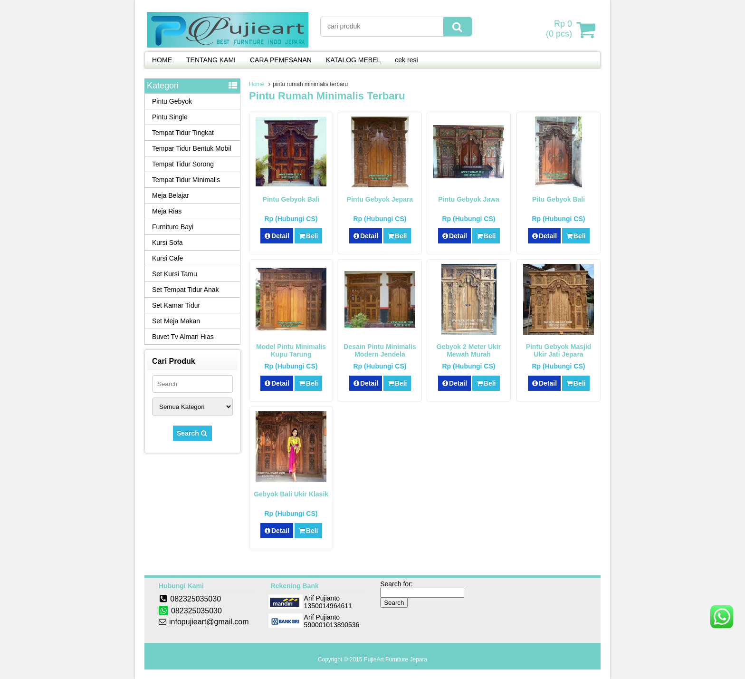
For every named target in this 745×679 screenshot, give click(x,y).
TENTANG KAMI (211, 60)
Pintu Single (170, 117)
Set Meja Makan (176, 321)
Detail (277, 236)
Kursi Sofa (167, 242)
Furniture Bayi (172, 227)
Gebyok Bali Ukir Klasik (291, 494)
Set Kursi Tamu (174, 274)
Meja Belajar (170, 195)
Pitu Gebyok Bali (558, 199)
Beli (308, 236)
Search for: (396, 584)
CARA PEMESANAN (281, 60)
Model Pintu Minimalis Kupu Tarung (291, 350)
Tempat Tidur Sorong (183, 164)
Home (256, 84)
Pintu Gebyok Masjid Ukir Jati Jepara (559, 350)
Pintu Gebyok (172, 101)
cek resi (406, 60)
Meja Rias (166, 211)
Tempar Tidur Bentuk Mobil (191, 148)
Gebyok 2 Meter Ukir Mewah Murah (469, 350)
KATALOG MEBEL (353, 60)
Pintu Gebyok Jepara (380, 199)
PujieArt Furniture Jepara (395, 659)
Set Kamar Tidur (176, 305)
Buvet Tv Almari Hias (183, 336)
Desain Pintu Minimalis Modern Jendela (380, 350)
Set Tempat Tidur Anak (185, 289)
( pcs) (560, 29)
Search (192, 433)
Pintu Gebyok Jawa (468, 199)
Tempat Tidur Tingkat (183, 132)
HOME (162, 60)
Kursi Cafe (167, 258)
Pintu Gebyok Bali (291, 199)
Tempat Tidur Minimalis (186, 180)
